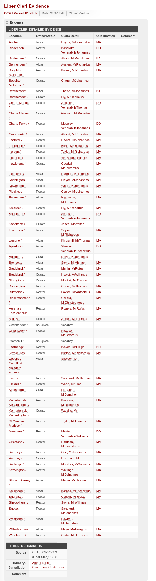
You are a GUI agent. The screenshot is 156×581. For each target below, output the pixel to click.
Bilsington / (16, 280)
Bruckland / (17, 268)
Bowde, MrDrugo (73, 347)
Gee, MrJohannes (73, 452)
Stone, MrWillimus (73, 502)
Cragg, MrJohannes (75, 80)
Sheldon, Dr (70, 358)
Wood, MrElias (71, 384)
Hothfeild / (16, 157)
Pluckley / (15, 191)
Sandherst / (17, 213)
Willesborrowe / (19, 529)
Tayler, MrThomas (73, 421)
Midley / (14, 318)
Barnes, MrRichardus (76, 490)
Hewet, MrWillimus (74, 274)
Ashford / (15, 42)
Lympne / (15, 240)
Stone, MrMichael (73, 262)
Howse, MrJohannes (75, 140)
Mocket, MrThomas (74, 280)
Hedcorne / (16, 173)
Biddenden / (17, 48)
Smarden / (16, 208)
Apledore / (16, 246)
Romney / (15, 452)
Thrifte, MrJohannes (75, 91)
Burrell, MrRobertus (74, 70)
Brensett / (15, 262)
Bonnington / (17, 286)
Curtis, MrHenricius (74, 535)
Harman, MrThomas (75, 173)
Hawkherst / (17, 163)
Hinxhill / (15, 384)
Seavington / (17, 470)
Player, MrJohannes (75, 180)
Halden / (15, 151)
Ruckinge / (16, 464)
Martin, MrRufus (72, 268)
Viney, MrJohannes (74, 157)
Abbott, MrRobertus (74, 134)
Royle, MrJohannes (74, 256)
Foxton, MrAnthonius (75, 292)
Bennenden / (17, 64)
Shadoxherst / (18, 502)
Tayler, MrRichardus (75, 151)
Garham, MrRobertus (76, 113)
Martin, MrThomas (74, 480)
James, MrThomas (74, 318)
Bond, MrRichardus (74, 145)
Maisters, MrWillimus (75, 464)
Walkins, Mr (69, 410)
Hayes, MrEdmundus (75, 42)
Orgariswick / (18, 330)
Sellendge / (17, 490)
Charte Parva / (19, 123)
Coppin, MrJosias (73, 496)
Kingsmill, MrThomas (75, 240)
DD (98, 48)
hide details (7, 22)
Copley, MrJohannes (75, 191)
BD (98, 347)
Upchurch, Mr (71, 458)
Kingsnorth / (17, 389)
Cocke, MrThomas (74, 286)
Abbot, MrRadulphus (75, 58)
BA (98, 58)
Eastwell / (15, 140)
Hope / (13, 378)
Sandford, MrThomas (76, 378)
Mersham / (16, 431)
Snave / (14, 508)
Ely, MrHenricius (72, 97)
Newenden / (17, 185)
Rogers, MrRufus (73, 308)
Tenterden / (17, 230)
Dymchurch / (17, 352)
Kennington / (17, 180)
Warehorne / (17, 535)
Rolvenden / (17, 197)
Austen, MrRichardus (75, 64)
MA (98, 42)
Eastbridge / (17, 347)
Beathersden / (18, 91)
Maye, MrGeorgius (74, 529)
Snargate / (16, 496)
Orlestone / (16, 442)
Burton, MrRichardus (75, 352)
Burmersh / (16, 292)
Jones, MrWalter (72, 224)
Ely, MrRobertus (72, 208)
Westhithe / (17, 518)
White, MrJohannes (74, 185)
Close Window (79, 13)
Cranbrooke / (18, 134)
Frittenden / (17, 145)
